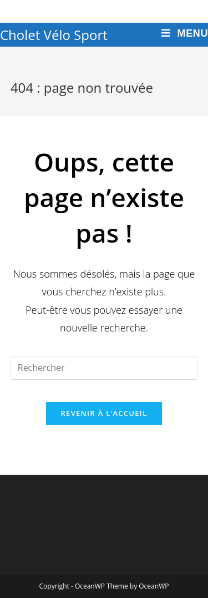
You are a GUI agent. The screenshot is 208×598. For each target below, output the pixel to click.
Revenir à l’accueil (103, 413)
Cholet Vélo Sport (54, 35)
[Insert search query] (104, 368)
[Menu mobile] (184, 33)
